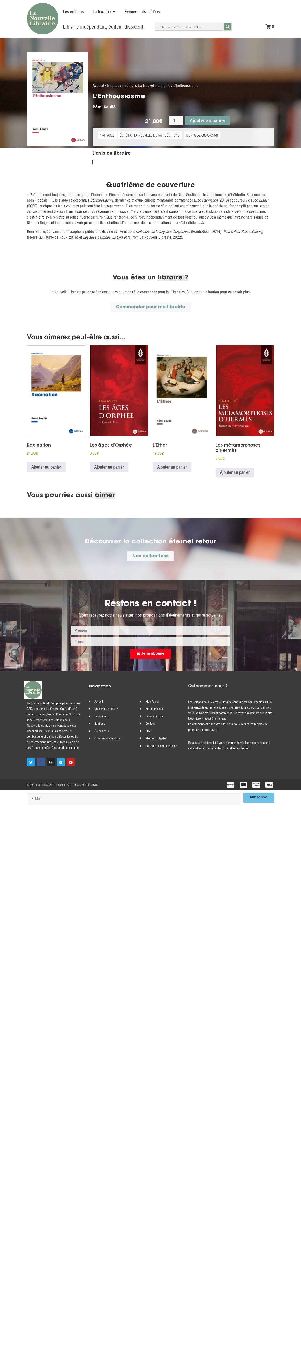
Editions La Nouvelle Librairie (147, 90)
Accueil (98, 90)
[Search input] (190, 27)
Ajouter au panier (208, 125)
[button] (104, 12)
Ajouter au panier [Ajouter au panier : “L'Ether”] (172, 472)
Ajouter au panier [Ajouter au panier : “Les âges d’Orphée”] (109, 472)
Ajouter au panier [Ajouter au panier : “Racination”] (46, 472)
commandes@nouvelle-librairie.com (228, 754)
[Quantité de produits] (176, 126)
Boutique (114, 90)
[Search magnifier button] (227, 26)
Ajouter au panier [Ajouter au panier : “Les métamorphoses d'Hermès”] (235, 477)
